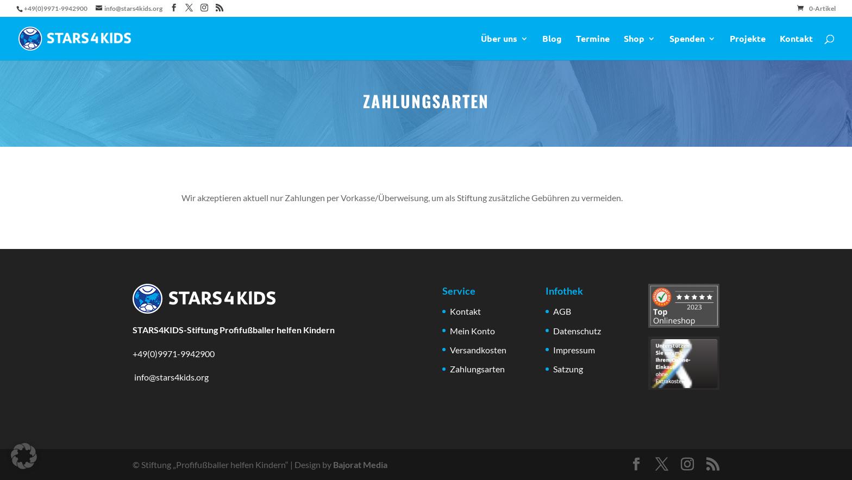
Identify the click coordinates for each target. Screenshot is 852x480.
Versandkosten (478, 350)
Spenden (687, 39)
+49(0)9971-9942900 (174, 353)
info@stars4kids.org (171, 377)
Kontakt (796, 39)
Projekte (748, 39)
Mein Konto (472, 331)
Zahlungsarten (477, 369)
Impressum (574, 350)
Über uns (499, 39)
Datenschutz (577, 331)
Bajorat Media (360, 464)
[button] (24, 456)
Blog (552, 39)
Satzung (568, 369)
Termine (593, 39)
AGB (562, 311)
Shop (634, 39)
